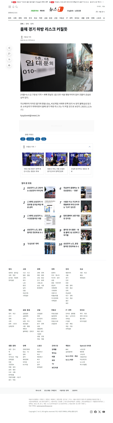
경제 (22, 139)
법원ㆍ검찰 (26, 275)
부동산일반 (54, 314)
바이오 (82, 310)
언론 (10, 362)
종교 (10, 354)
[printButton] (9, 65)
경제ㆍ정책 (40, 273)
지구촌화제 (54, 298)
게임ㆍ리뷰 (69, 326)
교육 (24, 278)
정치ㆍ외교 (12, 314)
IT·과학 (68, 310)
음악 (24, 357)
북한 (10, 310)
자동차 (39, 321)
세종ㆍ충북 (69, 285)
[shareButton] (9, 48)
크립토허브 (35, 11)
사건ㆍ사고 (26, 273)
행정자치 (68, 273)
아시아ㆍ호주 (55, 278)
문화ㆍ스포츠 (13, 324)
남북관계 (11, 326)
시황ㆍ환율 (26, 326)
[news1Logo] (16, 401)
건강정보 (11, 365)
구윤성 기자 (27, 37)
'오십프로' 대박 (33, 243)
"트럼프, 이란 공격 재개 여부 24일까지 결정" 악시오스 (61, 2)
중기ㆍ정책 (40, 324)
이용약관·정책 (64, 390)
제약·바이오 (83, 316)
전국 (67, 269)
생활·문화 (12, 346)
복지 (24, 280)
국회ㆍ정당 (12, 275)
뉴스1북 (82, 362)
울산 (67, 301)
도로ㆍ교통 (12, 372)
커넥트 (99, 6)
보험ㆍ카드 (26, 321)
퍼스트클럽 (83, 365)
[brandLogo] (56, 9)
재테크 (25, 329)
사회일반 (25, 296)
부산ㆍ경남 (69, 298)
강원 (67, 283)
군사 (10, 316)
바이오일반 (83, 321)
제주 (67, 303)
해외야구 (39, 352)
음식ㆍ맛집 (12, 380)
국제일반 (54, 301)
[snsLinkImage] (91, 412)
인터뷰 (25, 362)
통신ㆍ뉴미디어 (70, 316)
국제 (52, 269)
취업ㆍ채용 (40, 339)
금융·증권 (26, 310)
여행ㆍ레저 (12, 367)
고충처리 (74, 390)
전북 (67, 291)
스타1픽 (82, 354)
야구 (38, 349)
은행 (24, 319)
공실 (43, 139)
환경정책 (39, 288)
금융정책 (25, 316)
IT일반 (68, 321)
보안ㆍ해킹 (69, 324)
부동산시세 (54, 321)
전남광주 (68, 293)
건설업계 (54, 324)
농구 (38, 362)
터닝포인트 (83, 359)
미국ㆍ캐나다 (55, 275)
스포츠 (39, 346)
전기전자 (39, 319)
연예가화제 (26, 349)
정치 (10, 269)
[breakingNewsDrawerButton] (13, 6)
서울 (67, 275)
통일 (81, 275)
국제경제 (54, 288)
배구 (38, 359)
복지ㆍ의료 (83, 314)
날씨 (24, 288)
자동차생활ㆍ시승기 (15, 377)
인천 (67, 280)
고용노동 (39, 283)
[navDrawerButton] (9, 6)
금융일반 (25, 314)
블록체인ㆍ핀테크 (28, 331)
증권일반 (25, 324)
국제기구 (54, 293)
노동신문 (78, 11)
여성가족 (25, 293)
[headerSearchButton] (16, 6)
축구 (38, 354)
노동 (24, 283)
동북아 (53, 273)
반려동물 (11, 375)
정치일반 (11, 280)
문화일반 (11, 359)
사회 (24, 269)
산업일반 (39, 314)
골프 (38, 365)
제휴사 (68, 346)
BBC (67, 349)
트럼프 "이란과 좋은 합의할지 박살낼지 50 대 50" (22, 2)
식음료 (39, 334)
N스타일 (25, 365)
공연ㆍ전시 (12, 349)
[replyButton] (9, 54)
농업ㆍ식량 (40, 285)
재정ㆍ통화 (40, 275)
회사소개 (38, 390)
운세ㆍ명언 (12, 370)
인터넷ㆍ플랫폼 (70, 314)
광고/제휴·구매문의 (50, 390)
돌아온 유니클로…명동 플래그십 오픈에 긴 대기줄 (71, 232)
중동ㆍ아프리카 (56, 283)
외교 (81, 269)
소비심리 (30, 139)
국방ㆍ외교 (83, 273)
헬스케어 (82, 319)
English (70, 11)
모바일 (68, 319)
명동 (37, 139)
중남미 (53, 285)
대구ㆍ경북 (69, 296)
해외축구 (39, 357)
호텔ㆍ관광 (40, 336)
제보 (103, 6)
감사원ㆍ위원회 (13, 278)
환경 (24, 285)
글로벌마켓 (69, 352)
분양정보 (54, 319)
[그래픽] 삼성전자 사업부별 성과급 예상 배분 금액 (35, 204)
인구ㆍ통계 (40, 280)
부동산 (53, 310)
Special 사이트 (85, 346)
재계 (38, 316)
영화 (24, 354)
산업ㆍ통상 (40, 278)
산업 (38, 310)
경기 (67, 278)
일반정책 (54, 316)
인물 (24, 291)
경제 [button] (21, 24)
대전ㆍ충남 (69, 288)
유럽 (52, 280)
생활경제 (39, 329)
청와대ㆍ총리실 (13, 273)
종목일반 (39, 367)
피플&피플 (54, 296)
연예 (24, 346)
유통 (38, 326)
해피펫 (42, 11)
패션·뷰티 (40, 331)
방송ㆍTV (26, 352)
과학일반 (68, 329)
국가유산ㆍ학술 (13, 357)
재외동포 (82, 278)
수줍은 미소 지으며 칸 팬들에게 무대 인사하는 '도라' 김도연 (71, 204)
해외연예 (25, 359)
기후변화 (54, 291)
